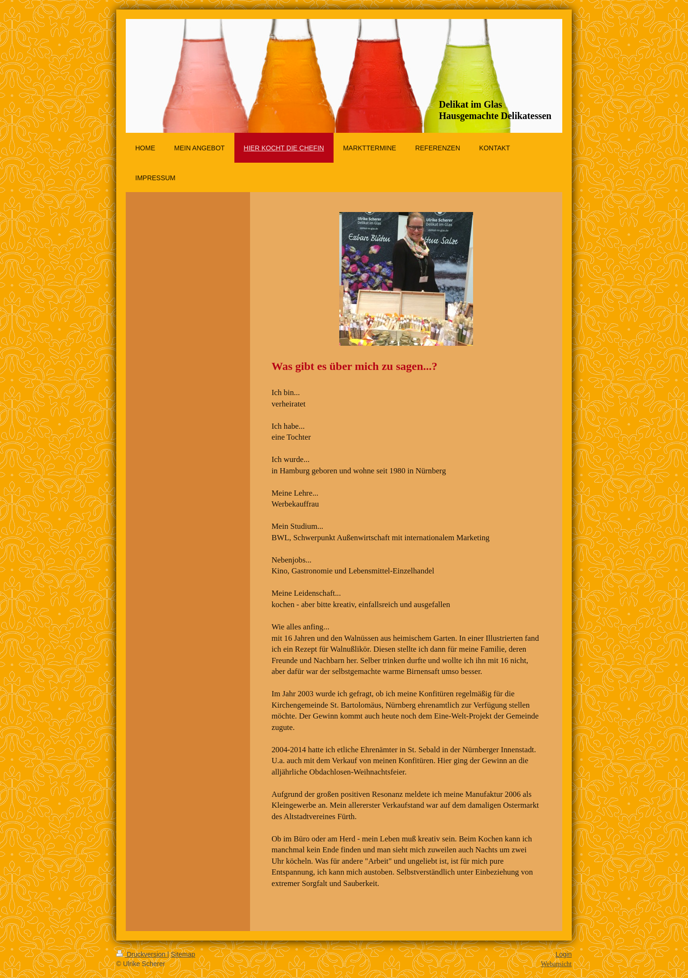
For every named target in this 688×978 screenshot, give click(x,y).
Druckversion (141, 954)
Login (564, 954)
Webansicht (556, 964)
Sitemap (183, 954)
